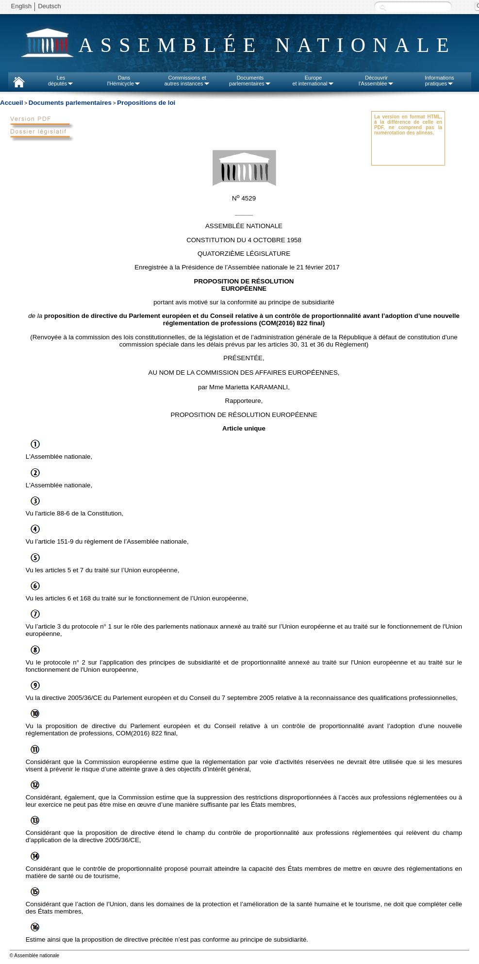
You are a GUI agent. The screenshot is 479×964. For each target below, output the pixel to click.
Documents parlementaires (70, 102)
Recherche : (383, 7)
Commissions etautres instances (187, 80)
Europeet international (313, 80)
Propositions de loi (146, 102)
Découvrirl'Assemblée (376, 80)
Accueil (11, 102)
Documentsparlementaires (250, 80)
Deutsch (49, 6)
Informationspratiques (439, 80)
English (21, 6)
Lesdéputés (61, 80)
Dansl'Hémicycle (124, 80)
